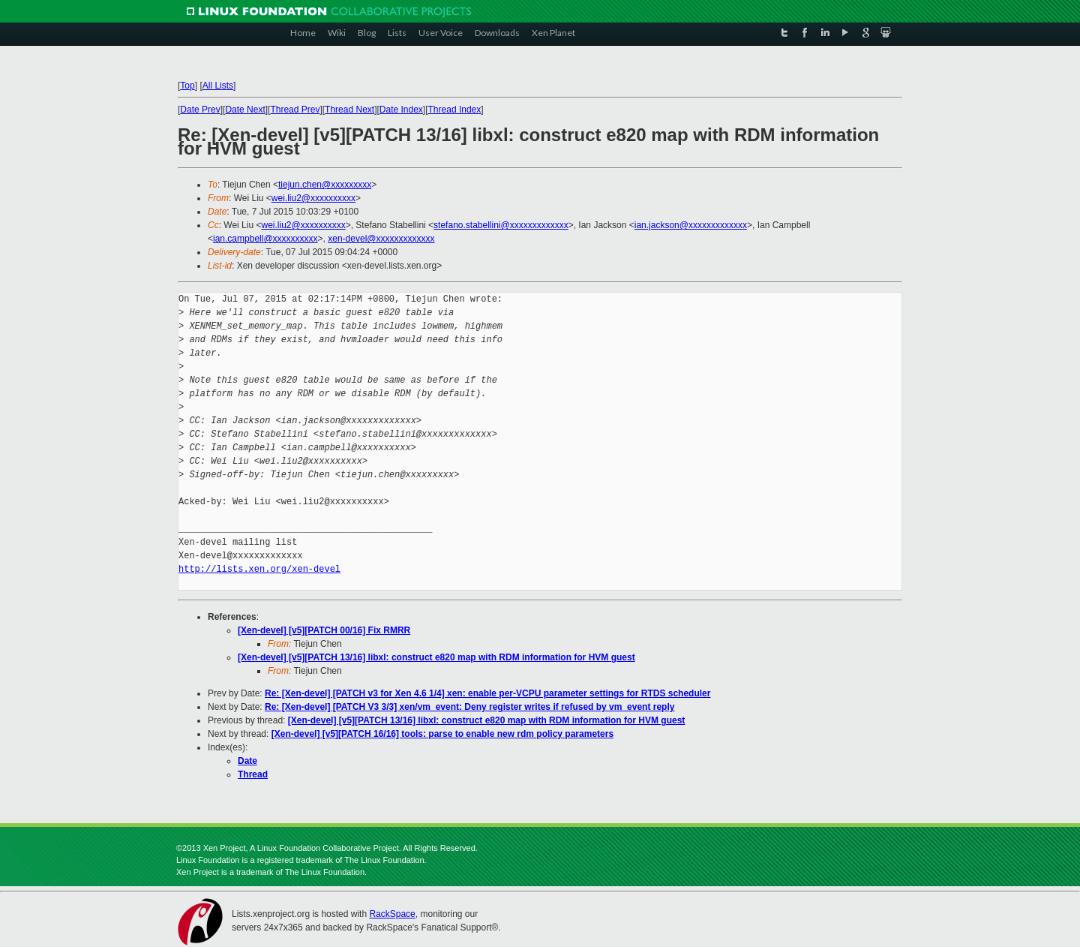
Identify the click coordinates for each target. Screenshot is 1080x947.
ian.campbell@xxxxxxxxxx (265, 238)
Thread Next (349, 109)
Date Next (245, 109)
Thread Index (455, 109)
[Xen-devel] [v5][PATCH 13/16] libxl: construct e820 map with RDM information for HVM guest (436, 657)
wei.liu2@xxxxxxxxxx (314, 198)
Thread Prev (295, 109)
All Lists (217, 85)
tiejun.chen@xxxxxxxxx (324, 184)
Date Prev (200, 109)
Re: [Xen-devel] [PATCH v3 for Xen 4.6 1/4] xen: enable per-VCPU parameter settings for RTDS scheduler (487, 693)
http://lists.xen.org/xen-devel (259, 569)
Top (187, 85)
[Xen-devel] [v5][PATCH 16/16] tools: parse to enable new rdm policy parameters (443, 734)
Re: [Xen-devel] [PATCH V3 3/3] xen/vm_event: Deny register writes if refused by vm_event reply (469, 707)
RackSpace (392, 914)
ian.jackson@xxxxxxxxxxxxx (690, 225)
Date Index (401, 109)
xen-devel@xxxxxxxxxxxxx (381, 238)
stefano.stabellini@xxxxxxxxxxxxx (501, 225)
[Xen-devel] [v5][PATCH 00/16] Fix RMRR (324, 630)
